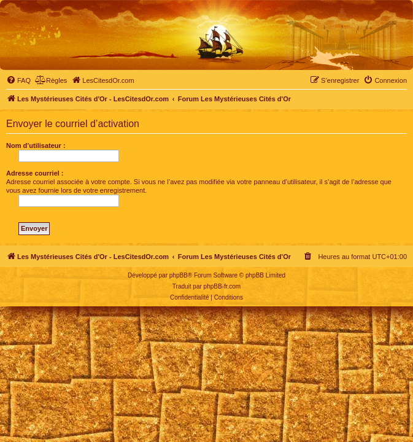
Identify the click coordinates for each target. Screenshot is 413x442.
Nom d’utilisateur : (36, 145)
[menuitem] (18, 80)
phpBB (178, 275)
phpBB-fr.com (222, 286)
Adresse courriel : (35, 173)
